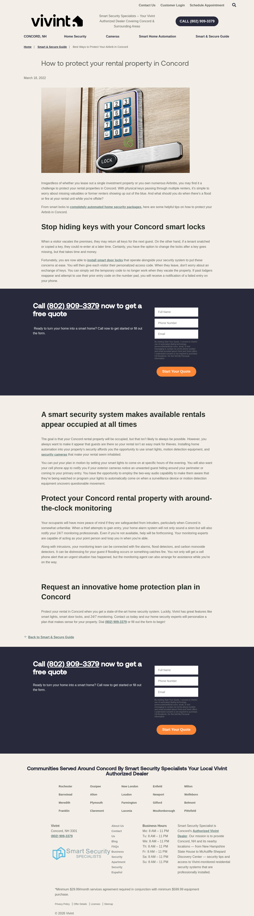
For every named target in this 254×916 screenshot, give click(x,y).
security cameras (54, 454)
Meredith (64, 802)
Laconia (126, 810)
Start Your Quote (176, 371)
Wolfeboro (191, 794)
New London (129, 786)
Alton (93, 794)
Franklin (64, 810)
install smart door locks (105, 260)
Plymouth (96, 802)
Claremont (97, 810)
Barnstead (65, 794)
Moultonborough (164, 810)
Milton (188, 786)
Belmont (189, 802)
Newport (158, 794)
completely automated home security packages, (106, 207)
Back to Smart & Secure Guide (49, 637)
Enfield (157, 786)
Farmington (129, 802)
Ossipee (95, 786)
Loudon (126, 794)
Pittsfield (190, 810)
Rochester (65, 786)
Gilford (157, 802)
